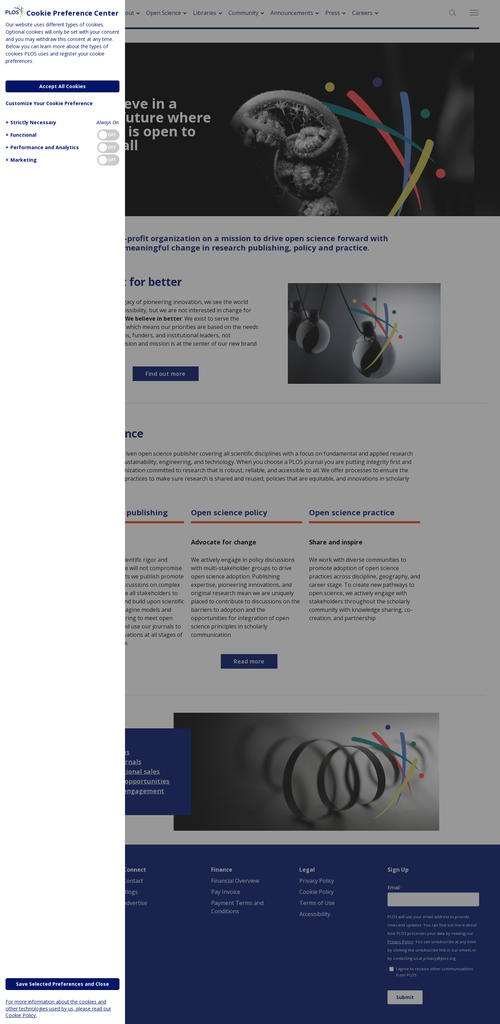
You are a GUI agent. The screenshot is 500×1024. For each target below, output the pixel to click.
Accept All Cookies (62, 86)
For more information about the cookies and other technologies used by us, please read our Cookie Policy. (58, 1008)
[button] (30, 122)
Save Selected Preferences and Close (62, 984)
